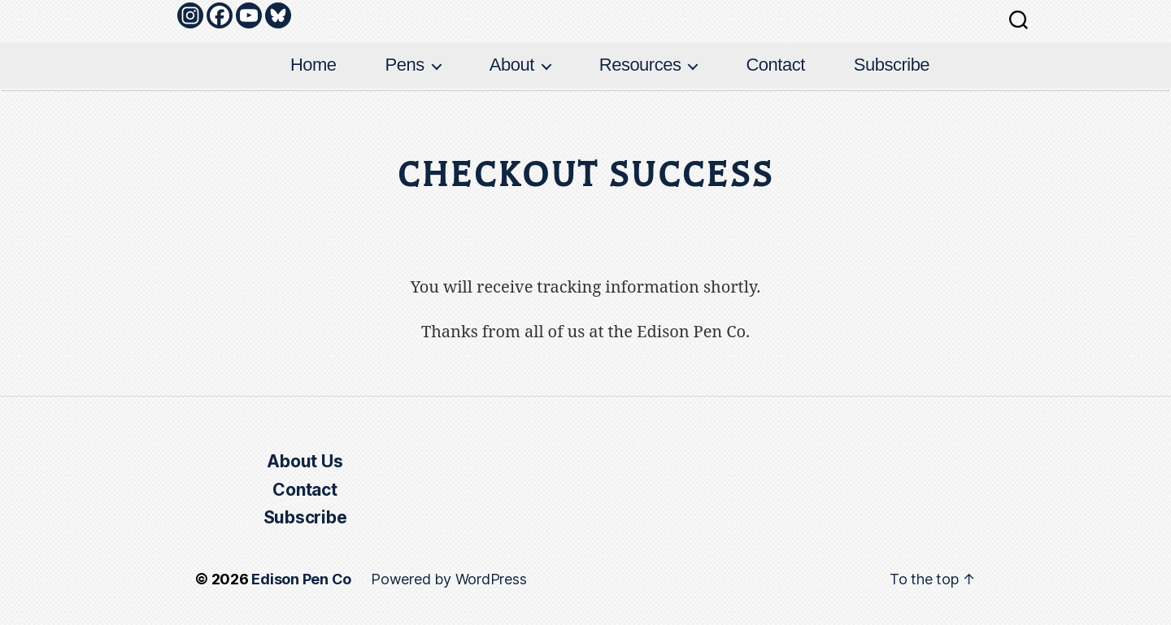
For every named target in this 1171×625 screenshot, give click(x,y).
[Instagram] (190, 15)
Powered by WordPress (448, 579)
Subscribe (891, 64)
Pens (404, 64)
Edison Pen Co (301, 579)
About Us (304, 461)
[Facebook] (220, 15)
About (512, 64)
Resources (640, 64)
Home (313, 64)
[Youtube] (249, 15)
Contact (775, 64)
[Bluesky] (278, 15)
